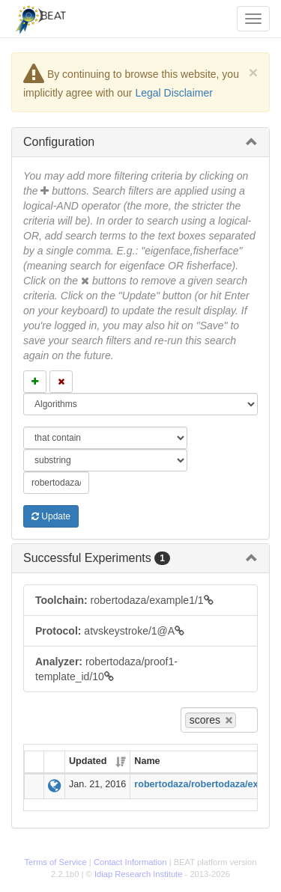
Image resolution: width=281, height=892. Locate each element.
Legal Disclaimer (173, 93)
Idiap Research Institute (138, 874)
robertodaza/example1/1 (124, 600)
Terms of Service (55, 862)
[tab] (140, 142)
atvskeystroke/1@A (109, 631)
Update (50, 516)
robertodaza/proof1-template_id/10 (106, 669)
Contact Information (130, 862)
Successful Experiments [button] (96, 558)
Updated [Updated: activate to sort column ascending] (87, 761)
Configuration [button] (58, 141)
